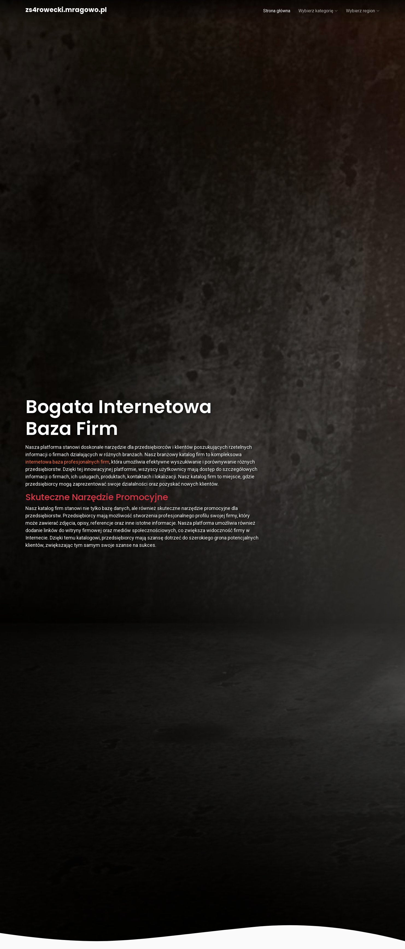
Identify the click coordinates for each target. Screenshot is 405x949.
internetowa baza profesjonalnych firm (67, 462)
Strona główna (276, 10)
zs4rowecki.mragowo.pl (66, 9)
